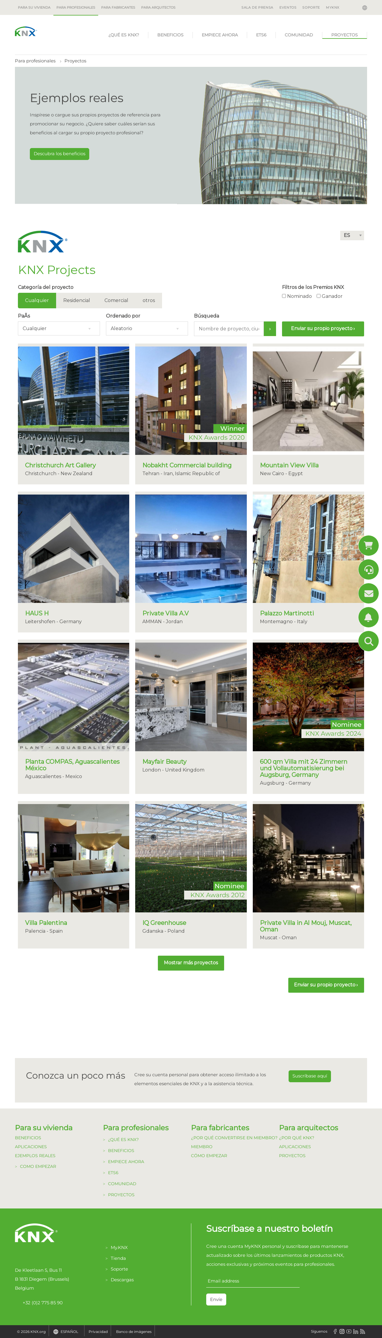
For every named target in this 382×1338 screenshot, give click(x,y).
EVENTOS (287, 7)
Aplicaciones (31, 1146)
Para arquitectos (158, 7)
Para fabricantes (118, 7)
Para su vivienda (34, 7)
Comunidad (299, 35)
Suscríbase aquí (309, 1076)
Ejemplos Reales (35, 1155)
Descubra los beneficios (59, 153)
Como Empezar (38, 1166)
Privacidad (98, 1331)
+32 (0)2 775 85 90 (39, 1302)
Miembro (201, 1146)
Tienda (118, 1258)
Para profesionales (75, 7)
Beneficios (170, 35)
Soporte (119, 1269)
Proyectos (344, 35)
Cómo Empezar (209, 1155)
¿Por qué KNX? (296, 1137)
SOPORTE (311, 7)
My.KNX (119, 1247)
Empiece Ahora (220, 35)
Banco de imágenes (134, 1331)
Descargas (122, 1279)
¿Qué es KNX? (123, 35)
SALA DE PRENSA (257, 7)
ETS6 (261, 35)
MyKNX (332, 7)
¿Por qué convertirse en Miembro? (234, 1137)
